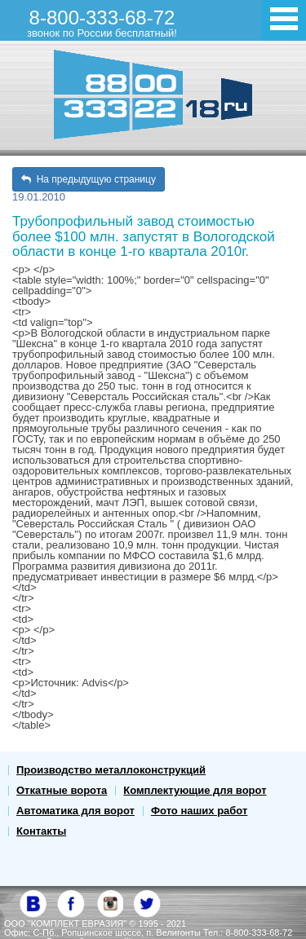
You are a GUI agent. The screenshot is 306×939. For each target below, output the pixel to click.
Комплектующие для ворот (194, 790)
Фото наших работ (199, 811)
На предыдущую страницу (88, 179)
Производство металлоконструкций (111, 770)
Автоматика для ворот (75, 811)
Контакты (41, 831)
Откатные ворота (61, 790)
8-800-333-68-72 (102, 23)
